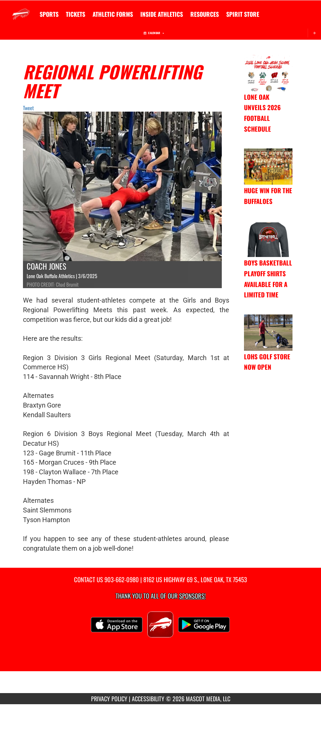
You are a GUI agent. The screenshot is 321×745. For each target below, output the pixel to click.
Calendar (154, 33)
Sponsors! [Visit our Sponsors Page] (192, 595)
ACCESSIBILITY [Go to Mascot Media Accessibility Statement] (148, 698)
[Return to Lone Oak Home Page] (21, 9)
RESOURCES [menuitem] (204, 14)
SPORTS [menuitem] (49, 14)
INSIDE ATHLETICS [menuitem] (161, 14)
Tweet (28, 108)
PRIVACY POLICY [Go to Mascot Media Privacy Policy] (109, 698)
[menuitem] (75, 14)
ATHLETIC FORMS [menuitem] (113, 14)
